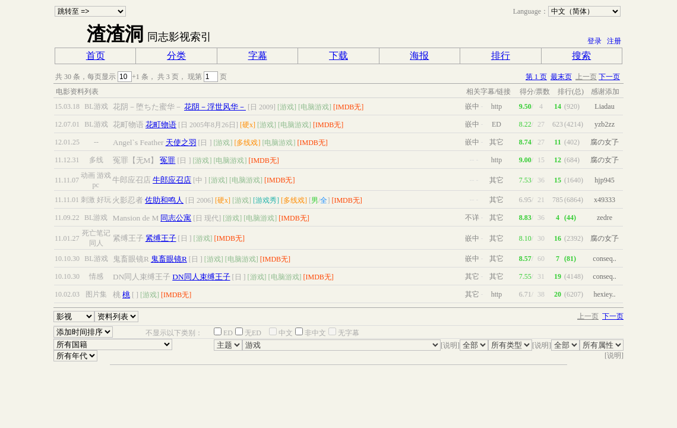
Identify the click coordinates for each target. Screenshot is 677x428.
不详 (472, 217)
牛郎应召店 (172, 179)
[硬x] (247, 125)
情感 (96, 276)
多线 (96, 160)
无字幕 (348, 333)
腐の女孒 (604, 142)
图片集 (96, 294)
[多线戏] (248, 143)
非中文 (315, 333)
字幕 (257, 56)
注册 (614, 41)
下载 (338, 56)
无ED (253, 333)
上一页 (586, 77)
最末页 (561, 77)
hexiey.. (604, 294)
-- (96, 142)
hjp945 (604, 180)
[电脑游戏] (314, 107)
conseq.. (604, 258)
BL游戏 (95, 106)
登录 (594, 41)
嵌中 (472, 106)
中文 (286, 333)
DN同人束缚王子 (201, 276)
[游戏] (286, 107)
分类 (176, 56)
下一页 (609, 77)
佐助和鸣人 (164, 200)
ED (228, 333)
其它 (472, 276)
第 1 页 (536, 77)
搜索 (581, 56)
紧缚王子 (160, 238)
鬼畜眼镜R (169, 258)
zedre (604, 217)
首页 (95, 56)
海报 (419, 56)
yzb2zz (604, 124)
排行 (500, 56)
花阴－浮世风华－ (215, 106)
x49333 (604, 200)
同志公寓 (175, 217)
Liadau (604, 106)
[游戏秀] (266, 200)
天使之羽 (181, 142)
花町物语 (160, 124)
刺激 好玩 (96, 200)
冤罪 (167, 160)
